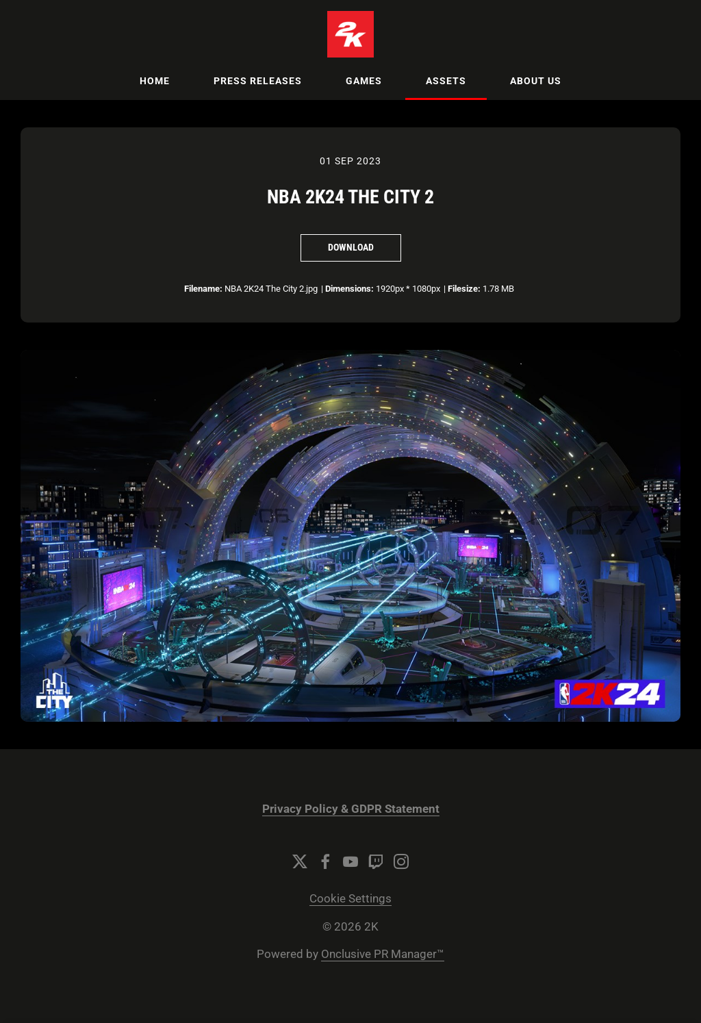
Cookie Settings (350, 898)
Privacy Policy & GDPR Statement (350, 809)
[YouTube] (350, 861)
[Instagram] (401, 861)
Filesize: (464, 288)
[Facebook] (325, 861)
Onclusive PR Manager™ (382, 954)
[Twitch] (375, 861)
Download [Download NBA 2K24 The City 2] (351, 247)
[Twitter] (299, 861)
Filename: (203, 288)
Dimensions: (349, 288)
